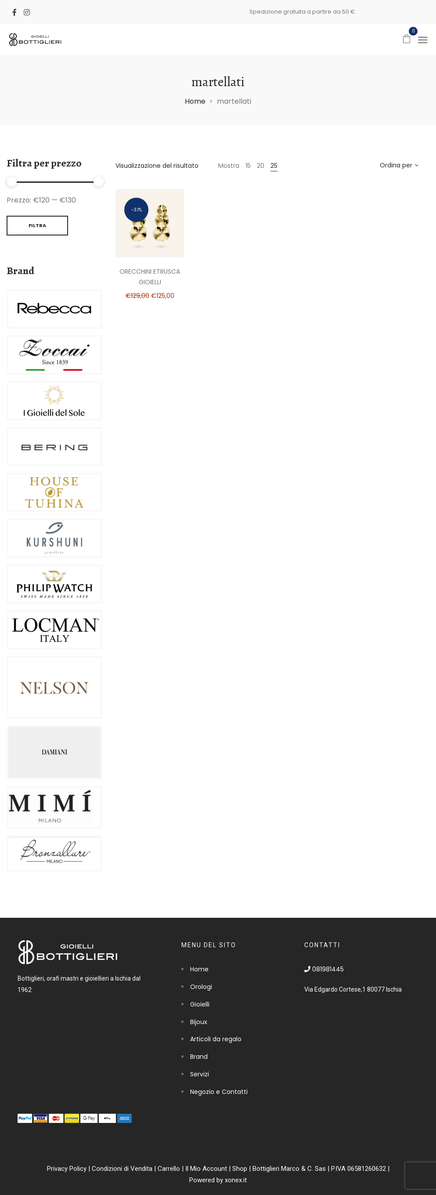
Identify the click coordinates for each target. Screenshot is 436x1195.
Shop (239, 1169)
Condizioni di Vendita (122, 1169)
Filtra (37, 225)
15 (248, 165)
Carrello (169, 1169)
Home (195, 101)
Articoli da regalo (215, 1039)
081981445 (324, 969)
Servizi (199, 1074)
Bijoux (198, 1022)
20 (260, 165)
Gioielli (199, 1004)
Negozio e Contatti (219, 1091)
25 (273, 165)
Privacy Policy (66, 1169)
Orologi (201, 986)
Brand (199, 1056)
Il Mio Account (206, 1169)
